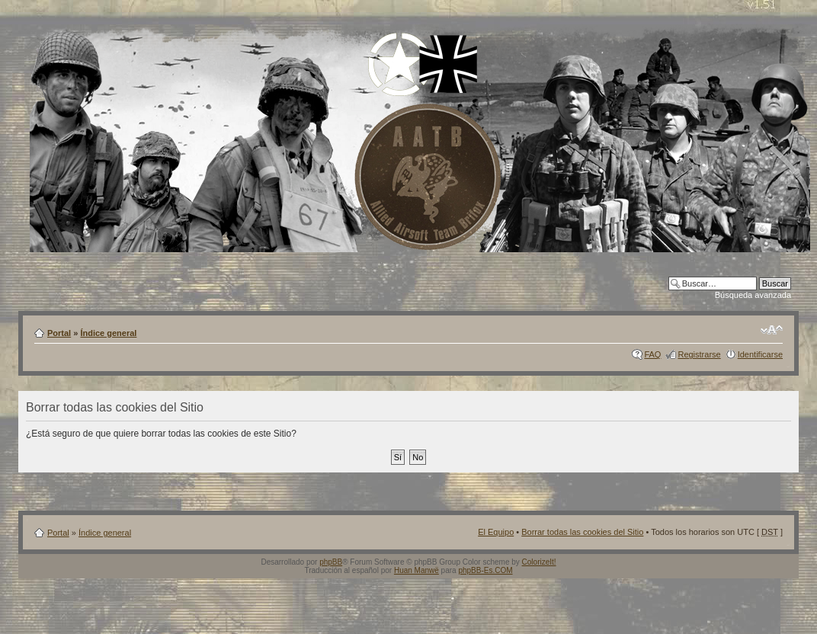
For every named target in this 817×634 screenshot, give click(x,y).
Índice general (108, 333)
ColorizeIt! (539, 562)
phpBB (330, 562)
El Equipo (496, 531)
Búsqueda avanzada (753, 294)
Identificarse (760, 354)
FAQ (652, 354)
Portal (59, 333)
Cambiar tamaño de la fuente (772, 330)
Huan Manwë (416, 570)
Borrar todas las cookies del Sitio (582, 531)
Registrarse (699, 354)
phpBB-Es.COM (485, 570)
